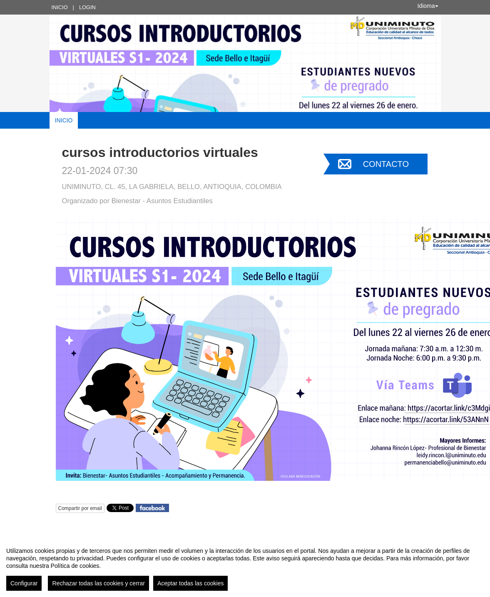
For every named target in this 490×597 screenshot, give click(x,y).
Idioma (427, 5)
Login (87, 7)
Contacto (386, 164)
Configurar (23, 583)
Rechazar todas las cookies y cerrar (98, 583)
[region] (245, 566)
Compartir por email (80, 508)
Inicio (60, 7)
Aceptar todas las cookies (190, 583)
